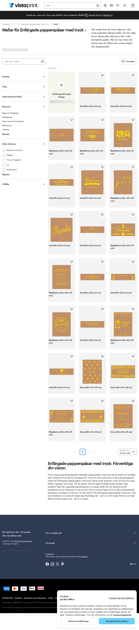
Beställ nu (108, 15)
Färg (4, 86)
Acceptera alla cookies (117, 621)
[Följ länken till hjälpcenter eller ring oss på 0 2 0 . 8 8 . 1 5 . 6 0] (105, 5)
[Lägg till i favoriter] (102, 75)
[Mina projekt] (111, 5)
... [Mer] (15, 24)
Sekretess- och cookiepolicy (35, 593)
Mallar (55, 24)
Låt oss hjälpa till (91, 532)
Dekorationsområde (12, 96)
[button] (75, 452)
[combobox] (70, 5)
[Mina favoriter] (117, 5)
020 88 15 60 (7, 593)
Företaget (91, 542)
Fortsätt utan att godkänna (121, 598)
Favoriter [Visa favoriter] (128, 61)
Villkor (50, 593)
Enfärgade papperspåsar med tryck (34, 24)
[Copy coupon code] (86, 15)
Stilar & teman (9, 144)
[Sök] (97, 5)
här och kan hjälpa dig (23, 541)
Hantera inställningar (78, 621)
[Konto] (124, 5)
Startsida (6, 24)
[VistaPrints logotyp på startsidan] (24, 5)
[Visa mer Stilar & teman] (5, 174)
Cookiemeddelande (122, 615)
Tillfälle (5, 184)
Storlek (5, 76)
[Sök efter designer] (42, 61)
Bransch (6, 106)
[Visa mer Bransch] (5, 134)
